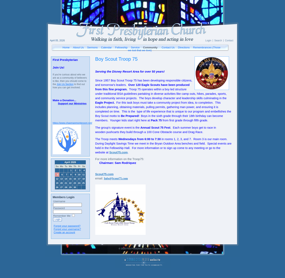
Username (59, 201)
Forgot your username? (67, 229)
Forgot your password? (67, 225)
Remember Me (61, 215)
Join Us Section (65, 84)
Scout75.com (104, 174)
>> (78, 162)
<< (62, 162)
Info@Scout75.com (116, 178)
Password (59, 208)
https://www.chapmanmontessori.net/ (72, 123)
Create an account (64, 232)
